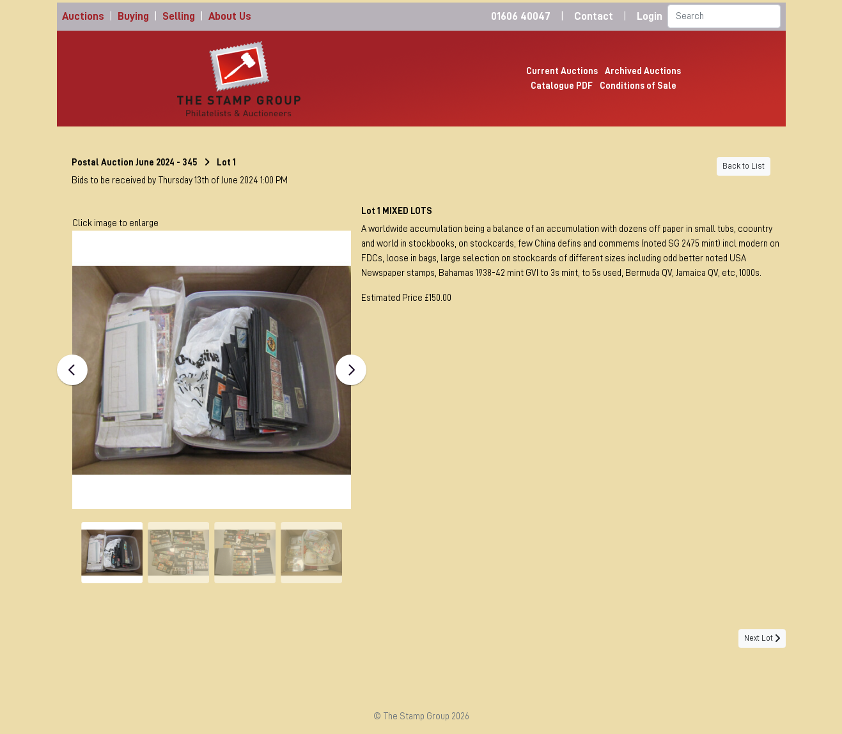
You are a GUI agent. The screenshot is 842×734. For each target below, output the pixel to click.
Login (649, 16)
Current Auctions (562, 70)
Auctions (83, 16)
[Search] (724, 16)
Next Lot (762, 638)
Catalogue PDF (562, 85)
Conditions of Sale (638, 85)
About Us (229, 16)
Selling (178, 16)
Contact (593, 16)
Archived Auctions (643, 70)
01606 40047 (520, 16)
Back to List (743, 166)
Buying (133, 16)
